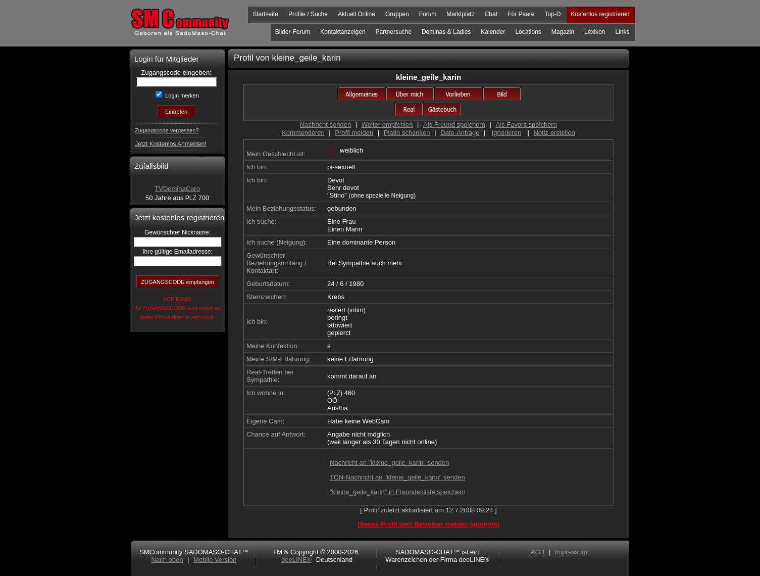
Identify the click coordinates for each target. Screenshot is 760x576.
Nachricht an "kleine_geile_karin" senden (389, 462)
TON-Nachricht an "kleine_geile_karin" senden (397, 477)
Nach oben (167, 559)
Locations (528, 31)
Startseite (265, 14)
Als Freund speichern (454, 124)
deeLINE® (296, 559)
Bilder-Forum (292, 31)
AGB (537, 552)
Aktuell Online (356, 14)
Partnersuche (394, 31)
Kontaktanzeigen (342, 31)
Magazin (562, 31)
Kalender (493, 31)
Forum (428, 14)
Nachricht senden (325, 124)
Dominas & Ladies (446, 31)
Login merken (181, 95)
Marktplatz (460, 14)
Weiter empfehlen (387, 124)
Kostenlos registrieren (600, 14)
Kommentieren (303, 132)
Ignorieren (507, 132)
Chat (491, 14)
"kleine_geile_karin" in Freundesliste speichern (398, 492)
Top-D (552, 14)
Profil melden (354, 132)
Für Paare (521, 14)
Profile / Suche (308, 14)
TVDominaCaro (177, 189)
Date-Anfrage (459, 132)
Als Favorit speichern (526, 124)
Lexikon (594, 31)
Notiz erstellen (554, 132)
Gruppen (397, 14)
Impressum (571, 552)
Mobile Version (214, 559)
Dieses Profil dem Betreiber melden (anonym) (428, 524)
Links (622, 31)
